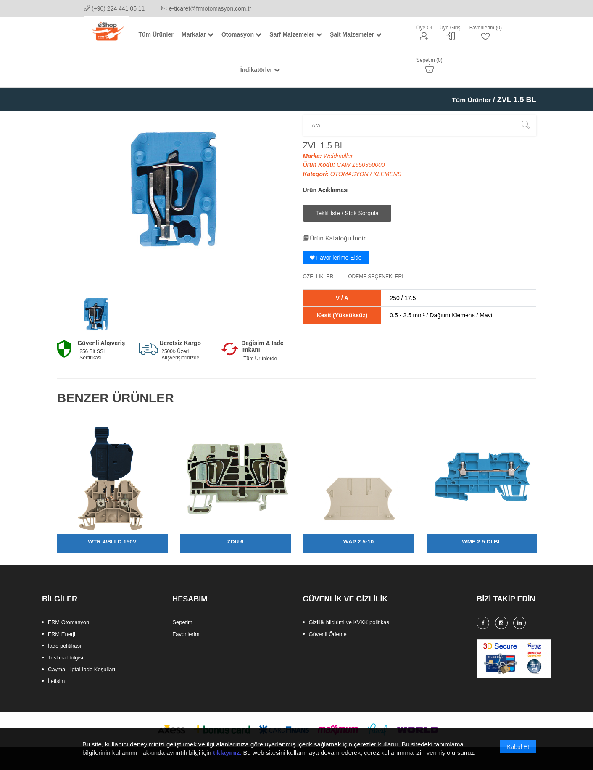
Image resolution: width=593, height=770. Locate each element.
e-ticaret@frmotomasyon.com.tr (206, 8)
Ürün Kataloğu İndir (339, 238)
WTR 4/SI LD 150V (112, 542)
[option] (96, 316)
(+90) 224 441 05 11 (114, 8)
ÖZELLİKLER (318, 277)
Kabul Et (518, 747)
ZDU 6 (235, 542)
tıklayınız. (227, 753)
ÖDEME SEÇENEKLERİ (375, 277)
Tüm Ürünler (468, 100)
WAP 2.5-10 (358, 542)
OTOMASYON (350, 174)
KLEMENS (387, 174)
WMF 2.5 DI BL (481, 542)
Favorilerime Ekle (336, 258)
